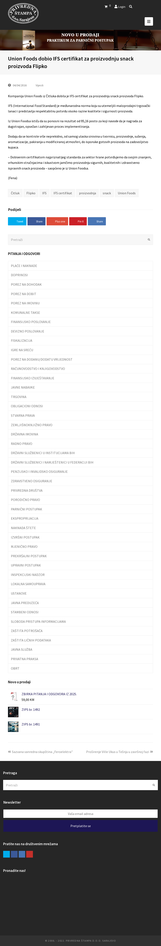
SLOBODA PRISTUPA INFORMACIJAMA (38, 621)
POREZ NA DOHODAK (26, 284)
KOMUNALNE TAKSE (25, 312)
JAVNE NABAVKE (23, 387)
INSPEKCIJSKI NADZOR (28, 575)
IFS (44, 193)
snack (107, 193)
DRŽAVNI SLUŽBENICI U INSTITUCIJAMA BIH (43, 453)
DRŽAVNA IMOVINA (24, 434)
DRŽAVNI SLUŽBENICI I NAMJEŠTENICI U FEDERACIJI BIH (52, 462)
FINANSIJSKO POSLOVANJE (31, 322)
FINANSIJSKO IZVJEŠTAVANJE (32, 378)
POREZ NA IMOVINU (25, 303)
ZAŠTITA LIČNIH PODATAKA (31, 640)
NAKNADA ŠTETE (23, 528)
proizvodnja (87, 193)
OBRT (15, 668)
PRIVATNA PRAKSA (24, 659)
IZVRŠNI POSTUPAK (25, 537)
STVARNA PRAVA (23, 415)
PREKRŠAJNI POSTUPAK (29, 556)
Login (121, 7)
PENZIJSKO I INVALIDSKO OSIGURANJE (39, 471)
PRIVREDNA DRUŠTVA (27, 490)
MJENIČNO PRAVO (24, 546)
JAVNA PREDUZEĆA (25, 603)
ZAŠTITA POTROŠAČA (27, 631)
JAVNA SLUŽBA (21, 649)
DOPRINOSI (19, 275)
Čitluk (15, 193)
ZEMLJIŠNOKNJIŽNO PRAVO (31, 425)
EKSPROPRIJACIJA (24, 518)
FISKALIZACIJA (21, 340)
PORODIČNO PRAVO (25, 500)
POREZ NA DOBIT (23, 294)
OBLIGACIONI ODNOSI (27, 406)
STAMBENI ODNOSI (25, 612)
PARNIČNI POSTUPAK (26, 509)
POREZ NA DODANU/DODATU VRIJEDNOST (42, 359)
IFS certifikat (62, 193)
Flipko (30, 193)
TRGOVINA (18, 397)
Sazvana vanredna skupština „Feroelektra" (40, 752)
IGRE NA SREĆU (22, 350)
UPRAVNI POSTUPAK (26, 565)
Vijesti (39, 85)
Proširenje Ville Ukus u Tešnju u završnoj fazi (119, 752)
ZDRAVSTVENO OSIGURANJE (31, 481)
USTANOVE (19, 593)
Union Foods (127, 193)
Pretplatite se (80, 826)
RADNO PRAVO (21, 443)
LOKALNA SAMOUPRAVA (28, 584)
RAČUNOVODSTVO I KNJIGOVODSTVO (38, 369)
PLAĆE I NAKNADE (24, 266)
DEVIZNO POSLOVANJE (27, 331)
